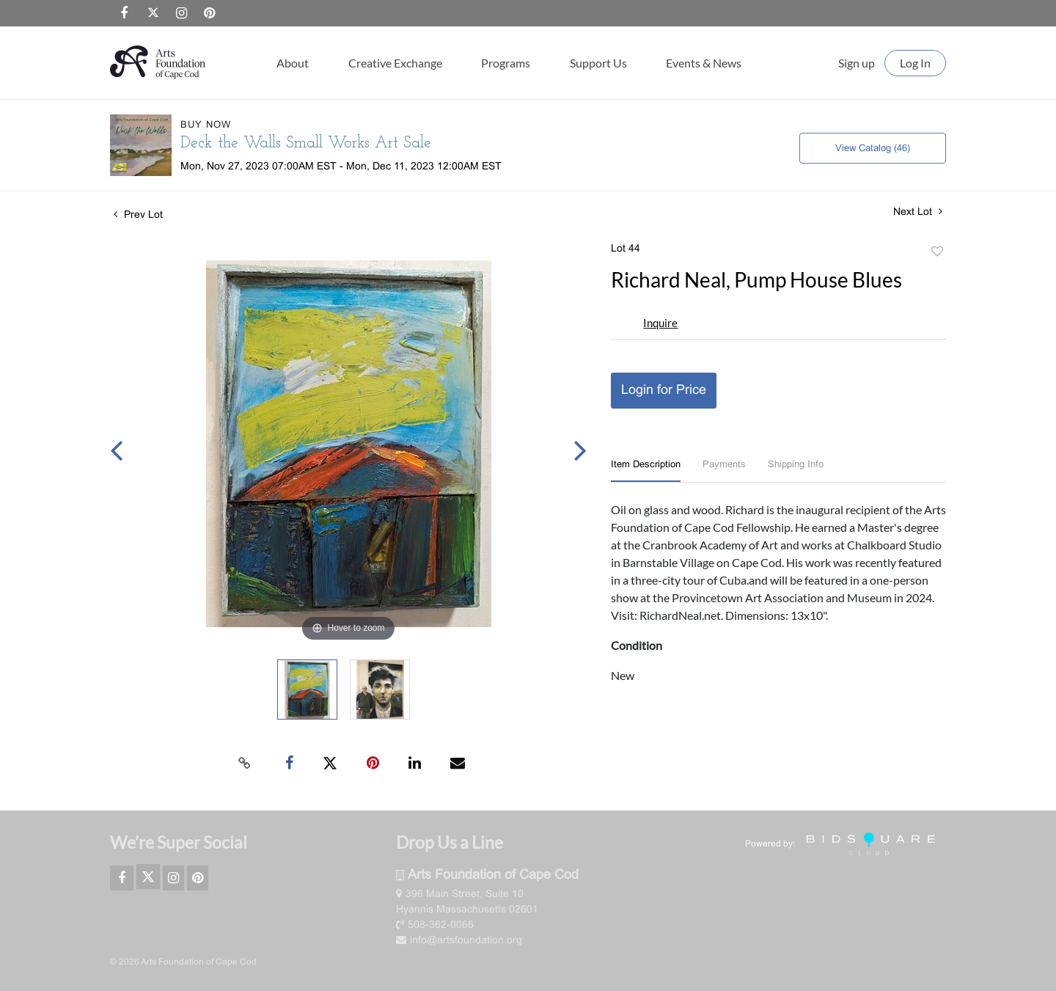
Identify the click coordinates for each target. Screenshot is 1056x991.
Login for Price (663, 390)
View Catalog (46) (872, 149)
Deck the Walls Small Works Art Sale (305, 143)
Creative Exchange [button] (395, 63)
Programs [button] (505, 63)
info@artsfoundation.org (459, 941)
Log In (915, 63)
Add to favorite (937, 252)
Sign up (856, 63)
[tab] (646, 471)
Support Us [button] (598, 63)
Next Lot (917, 211)
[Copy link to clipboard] (245, 763)
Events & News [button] (703, 63)
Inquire (660, 322)
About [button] (292, 63)
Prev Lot (138, 215)
